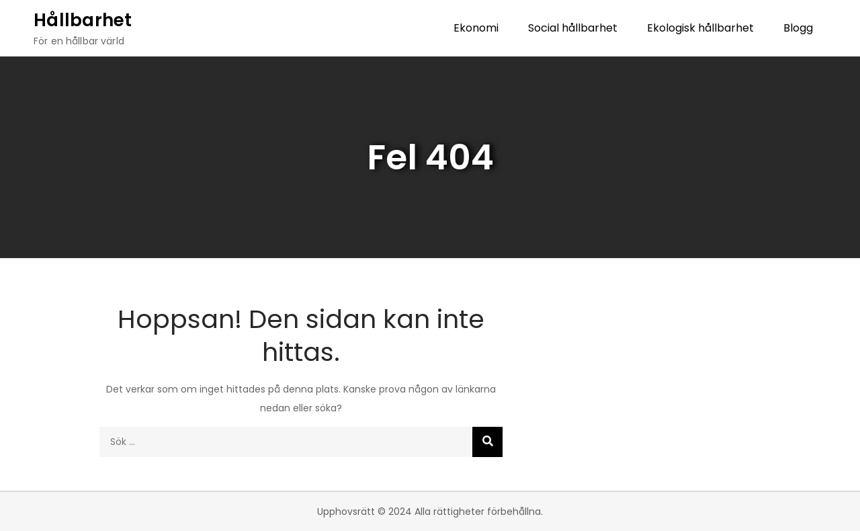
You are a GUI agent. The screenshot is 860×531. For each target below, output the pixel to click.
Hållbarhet (83, 20)
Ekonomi (476, 28)
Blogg (798, 28)
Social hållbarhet (572, 28)
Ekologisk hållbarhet (700, 28)
